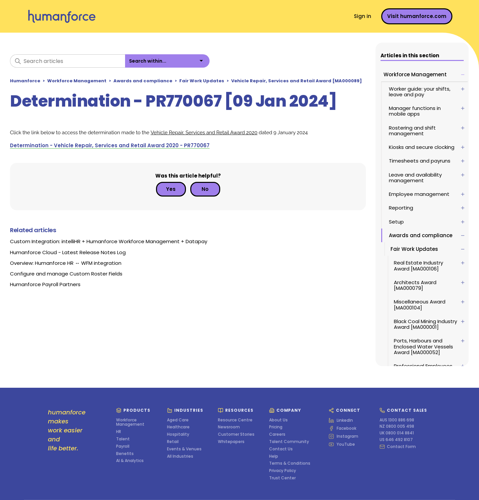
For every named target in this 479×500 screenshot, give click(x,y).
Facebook (342, 428)
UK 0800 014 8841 (397, 433)
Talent (123, 439)
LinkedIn (341, 420)
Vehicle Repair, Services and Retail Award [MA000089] (296, 81)
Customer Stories (236, 434)
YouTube (342, 444)
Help (273, 456)
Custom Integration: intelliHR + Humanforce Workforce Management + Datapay (108, 241)
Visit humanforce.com (416, 16)
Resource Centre (235, 420)
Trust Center (282, 478)
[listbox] (167, 61)
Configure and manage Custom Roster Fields (66, 273)
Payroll (122, 446)
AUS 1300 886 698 (397, 420)
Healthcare (178, 427)
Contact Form (398, 446)
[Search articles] (67, 61)
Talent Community (289, 441)
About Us (278, 420)
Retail (173, 441)
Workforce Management (76, 81)
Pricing (275, 427)
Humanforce (25, 81)
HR (118, 431)
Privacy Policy (282, 470)
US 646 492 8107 (396, 439)
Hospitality (178, 434)
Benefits (125, 453)
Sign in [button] (362, 16)
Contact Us (281, 449)
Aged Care (178, 420)
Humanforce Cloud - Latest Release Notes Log (68, 252)
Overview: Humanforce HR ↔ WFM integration (65, 262)
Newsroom (229, 427)
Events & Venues (184, 449)
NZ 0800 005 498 (397, 426)
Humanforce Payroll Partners (45, 284)
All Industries (180, 456)
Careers (277, 434)
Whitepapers (231, 441)
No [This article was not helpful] (205, 189)
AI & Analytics (130, 460)
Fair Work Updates (201, 81)
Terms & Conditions (289, 463)
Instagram (343, 436)
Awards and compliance (142, 81)
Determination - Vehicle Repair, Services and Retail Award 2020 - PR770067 (110, 145)
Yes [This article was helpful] (171, 189)
